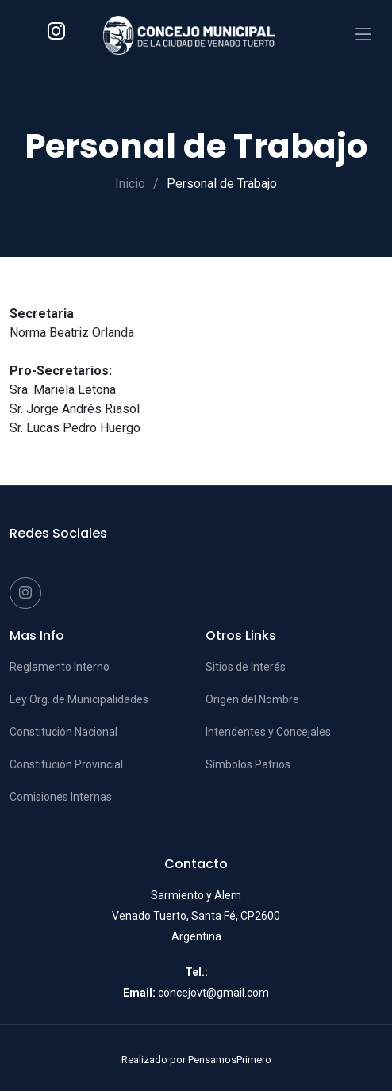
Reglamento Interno (60, 666)
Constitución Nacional (63, 731)
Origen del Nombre (252, 699)
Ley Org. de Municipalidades (79, 699)
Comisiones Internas (61, 796)
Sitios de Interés (246, 666)
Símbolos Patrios (248, 764)
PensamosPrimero (229, 1060)
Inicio (130, 183)
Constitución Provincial (66, 764)
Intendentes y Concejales (268, 731)
